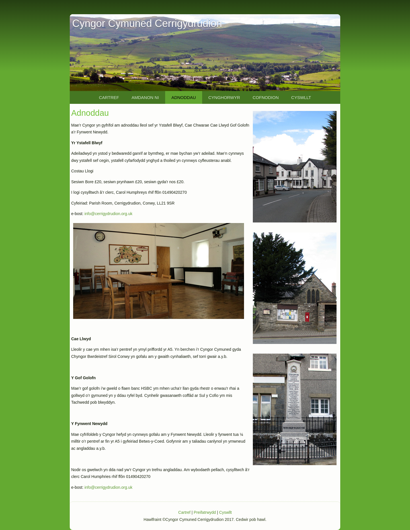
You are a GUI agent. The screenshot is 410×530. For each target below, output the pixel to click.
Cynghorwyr (224, 97)
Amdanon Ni (145, 97)
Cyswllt (301, 97)
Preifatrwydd (205, 512)
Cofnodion (266, 97)
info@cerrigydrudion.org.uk (108, 213)
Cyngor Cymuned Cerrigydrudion (147, 23)
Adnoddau (183, 97)
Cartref (109, 97)
